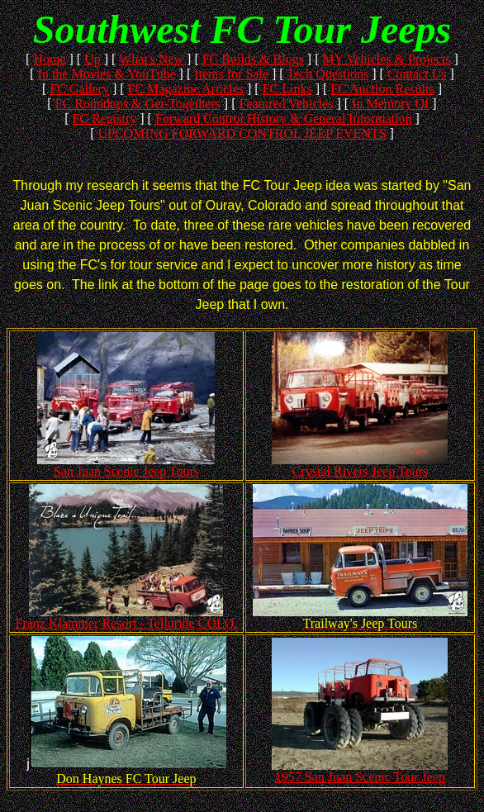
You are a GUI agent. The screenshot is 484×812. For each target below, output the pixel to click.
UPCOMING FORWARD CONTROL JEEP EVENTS (241, 133)
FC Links (287, 89)
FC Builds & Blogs (253, 59)
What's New (151, 59)
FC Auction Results (382, 89)
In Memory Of (390, 104)
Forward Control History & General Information (283, 119)
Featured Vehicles (287, 104)
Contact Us (417, 74)
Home (49, 59)
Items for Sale (231, 74)
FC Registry (104, 119)
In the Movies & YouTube (107, 74)
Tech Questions (327, 74)
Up (92, 59)
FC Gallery (79, 89)
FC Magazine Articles (186, 89)
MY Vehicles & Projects (387, 59)
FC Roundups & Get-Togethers (138, 104)
